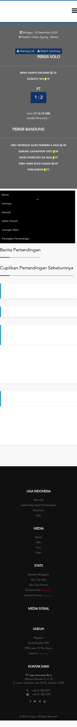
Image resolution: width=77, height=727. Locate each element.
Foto (38, 547)
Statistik (6, 212)
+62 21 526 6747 (41, 694)
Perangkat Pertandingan (15, 239)
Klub (38, 515)
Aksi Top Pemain (38, 585)
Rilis (38, 542)
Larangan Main (10, 230)
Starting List (25, 51)
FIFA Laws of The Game (38, 648)
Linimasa (6, 203)
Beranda (38, 500)
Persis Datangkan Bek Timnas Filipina (34, 311)
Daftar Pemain (10, 221)
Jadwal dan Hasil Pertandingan (38, 505)
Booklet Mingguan (38, 574)
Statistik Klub (33, 590)
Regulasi (38, 638)
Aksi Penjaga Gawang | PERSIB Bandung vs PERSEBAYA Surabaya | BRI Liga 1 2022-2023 (38, 334)
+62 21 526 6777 (41, 690)
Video (38, 553)
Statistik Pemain (33, 595)
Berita (5, 195)
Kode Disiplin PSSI (38, 643)
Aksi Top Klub (38, 580)
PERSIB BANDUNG (29, 130)
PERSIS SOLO (48, 57)
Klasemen (38, 510)
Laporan (33, 653)
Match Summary (48, 51)
